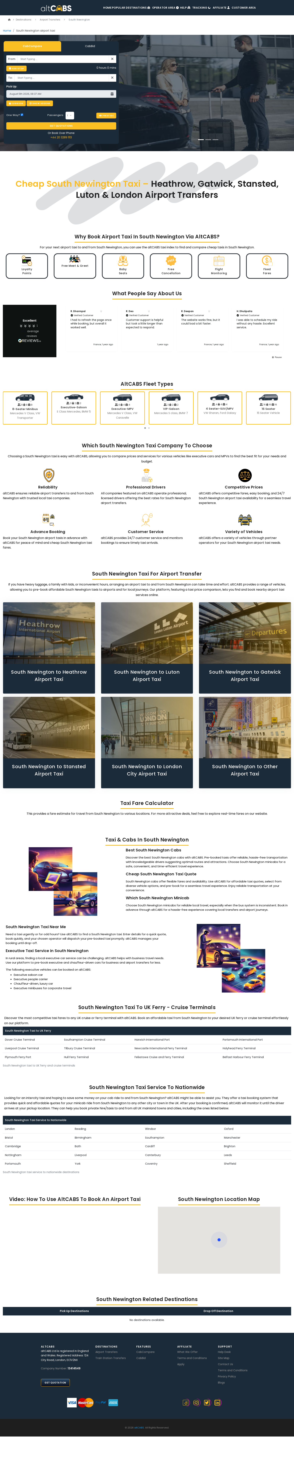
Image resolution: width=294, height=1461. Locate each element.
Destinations (24, 19)
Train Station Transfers (110, 1356)
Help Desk (224, 1350)
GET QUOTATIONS (61, 123)
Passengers (55, 112)
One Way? (14, 112)
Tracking (190, 7)
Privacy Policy (227, 1374)
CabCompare (32, 46)
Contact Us (225, 1362)
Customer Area (241, 7)
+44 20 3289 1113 (61, 135)
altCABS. (139, 1425)
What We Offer (187, 1350)
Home (88, 7)
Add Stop (16, 68)
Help (171, 7)
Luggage (16, 103)
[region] (174, 325)
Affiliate (213, 7)
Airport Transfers (50, 19)
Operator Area (147, 7)
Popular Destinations (113, 7)
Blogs (221, 1380)
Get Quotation (55, 1380)
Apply (180, 1362)
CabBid (90, 46)
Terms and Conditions (192, 1356)
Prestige (106, 112)
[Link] (9, 19)
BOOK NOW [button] (208, 115)
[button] (61, 325)
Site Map (223, 1356)
